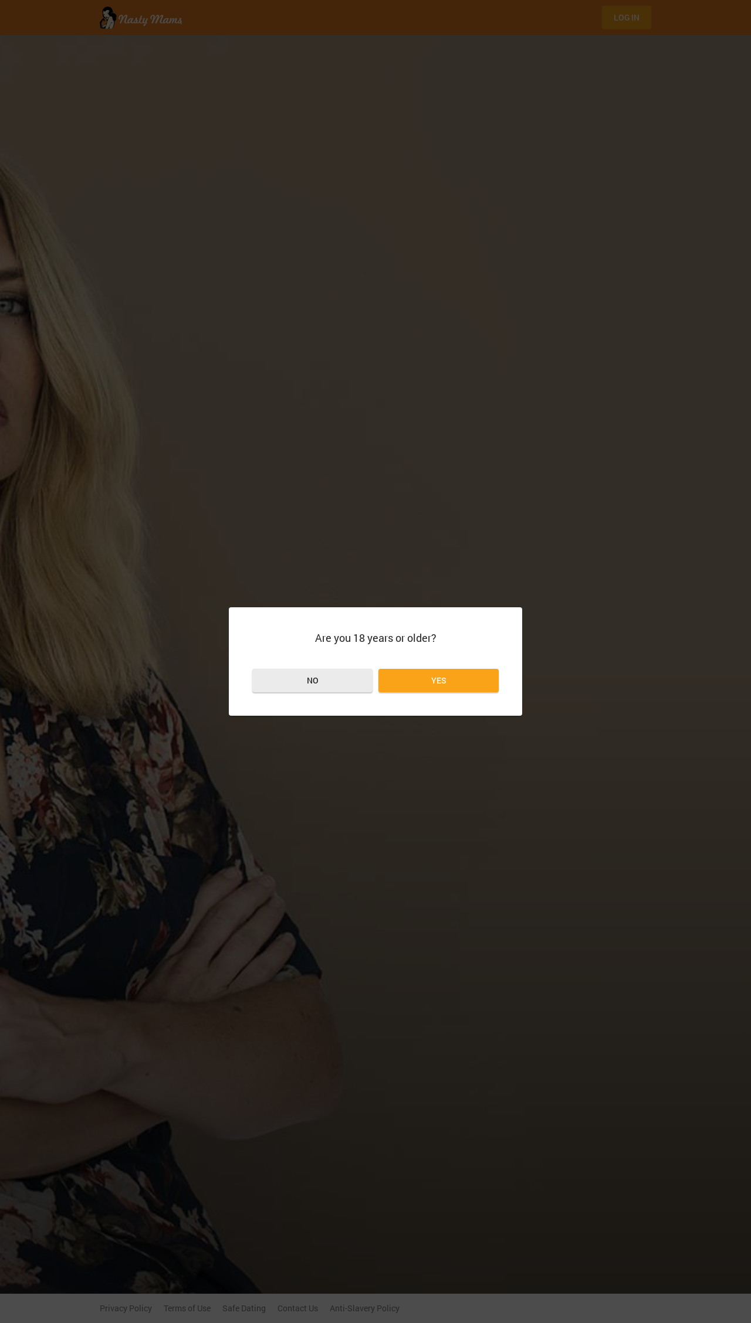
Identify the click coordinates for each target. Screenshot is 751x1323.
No (313, 680)
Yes (438, 680)
